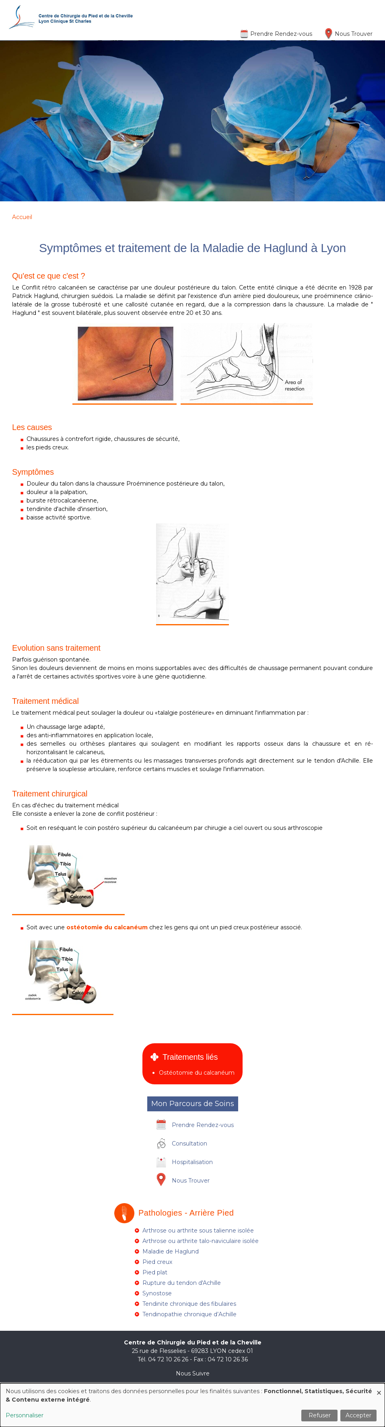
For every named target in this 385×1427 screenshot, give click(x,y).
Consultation (189, 1143)
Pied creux (157, 1262)
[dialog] (192, 1405)
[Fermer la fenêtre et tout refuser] (379, 1388)
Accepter (358, 1415)
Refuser (320, 1415)
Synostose (157, 1293)
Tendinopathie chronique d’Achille (189, 1314)
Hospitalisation (192, 1162)
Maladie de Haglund (170, 1251)
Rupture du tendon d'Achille (181, 1282)
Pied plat (154, 1272)
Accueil (22, 217)
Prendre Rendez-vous (281, 33)
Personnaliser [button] (24, 1415)
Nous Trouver (354, 33)
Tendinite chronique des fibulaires (189, 1303)
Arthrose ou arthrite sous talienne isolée (198, 1230)
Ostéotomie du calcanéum (197, 1072)
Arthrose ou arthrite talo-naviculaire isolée (200, 1241)
